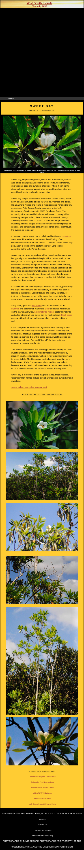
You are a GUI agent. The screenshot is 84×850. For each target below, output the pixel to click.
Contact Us (43, 825)
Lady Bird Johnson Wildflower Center (42, 804)
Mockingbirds (40, 312)
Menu (11, 98)
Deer (47, 309)
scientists (66, 236)
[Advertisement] (42, 53)
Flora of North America (42, 798)
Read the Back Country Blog (42, 836)
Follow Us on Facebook (42, 830)
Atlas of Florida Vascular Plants (42, 788)
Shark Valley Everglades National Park (29, 387)
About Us (42, 819)
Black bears (66, 315)
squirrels (15, 309)
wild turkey (36, 306)
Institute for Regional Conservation (43, 777)
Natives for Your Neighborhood (42, 782)
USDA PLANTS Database (42, 793)
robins (51, 312)
